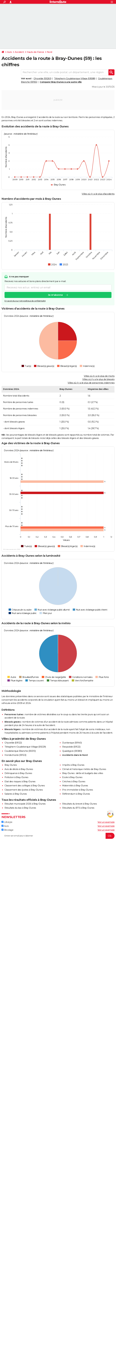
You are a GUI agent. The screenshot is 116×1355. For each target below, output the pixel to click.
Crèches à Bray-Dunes (73, 781)
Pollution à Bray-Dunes (16, 777)
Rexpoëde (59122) (71, 746)
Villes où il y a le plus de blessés (98, 379)
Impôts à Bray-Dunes (73, 765)
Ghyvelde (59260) (42, 78)
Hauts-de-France (35, 52)
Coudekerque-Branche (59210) (20, 751)
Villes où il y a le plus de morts (99, 376)
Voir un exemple (106, 822)
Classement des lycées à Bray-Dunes (24, 789)
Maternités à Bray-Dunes (75, 785)
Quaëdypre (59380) (72, 751)
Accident (19, 52)
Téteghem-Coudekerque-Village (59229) (25, 746)
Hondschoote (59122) (15, 755)
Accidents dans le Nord (74, 755)
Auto (9, 52)
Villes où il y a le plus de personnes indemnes (91, 382)
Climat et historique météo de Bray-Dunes (84, 769)
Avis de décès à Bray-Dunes (19, 769)
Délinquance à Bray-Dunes (18, 773)
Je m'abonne (55, 295)
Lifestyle (7, 822)
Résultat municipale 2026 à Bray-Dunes (25, 803)
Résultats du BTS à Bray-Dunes (78, 807)
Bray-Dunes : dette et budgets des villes (82, 773)
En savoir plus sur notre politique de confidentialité (25, 301)
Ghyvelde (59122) (13, 742)
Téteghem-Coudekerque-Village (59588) (74, 78)
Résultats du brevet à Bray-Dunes (79, 803)
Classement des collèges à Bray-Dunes (25, 785)
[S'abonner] (58, 836)
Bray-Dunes (11, 765)
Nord (49, 52)
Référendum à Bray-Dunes (76, 793)
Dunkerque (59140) (72, 742)
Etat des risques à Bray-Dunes (20, 781)
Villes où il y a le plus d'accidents (98, 194)
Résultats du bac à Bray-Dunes (20, 807)
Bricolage (7, 830)
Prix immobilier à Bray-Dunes (77, 789)
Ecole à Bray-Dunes (72, 777)
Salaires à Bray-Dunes (16, 793)
